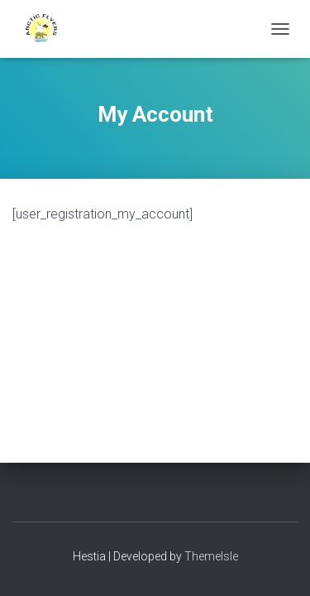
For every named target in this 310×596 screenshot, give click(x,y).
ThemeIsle (211, 556)
